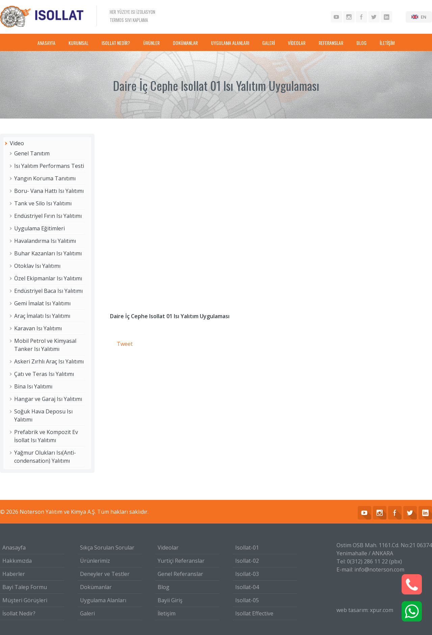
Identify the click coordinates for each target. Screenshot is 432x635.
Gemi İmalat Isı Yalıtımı (42, 303)
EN (423, 17)
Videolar (168, 547)
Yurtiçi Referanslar (181, 560)
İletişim (167, 613)
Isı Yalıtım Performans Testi (49, 166)
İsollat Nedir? (18, 613)
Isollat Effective (254, 613)
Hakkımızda (17, 560)
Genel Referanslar (180, 574)
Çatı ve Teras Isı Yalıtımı (44, 374)
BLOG (361, 42)
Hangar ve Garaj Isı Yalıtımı (48, 399)
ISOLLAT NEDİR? (116, 42)
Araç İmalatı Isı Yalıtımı (42, 316)
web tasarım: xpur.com (364, 610)
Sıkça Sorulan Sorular (107, 547)
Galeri (87, 613)
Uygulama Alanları (103, 600)
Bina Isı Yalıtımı (33, 386)
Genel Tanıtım (32, 153)
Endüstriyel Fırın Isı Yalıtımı (48, 216)
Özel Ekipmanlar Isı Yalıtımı (48, 278)
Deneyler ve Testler (105, 574)
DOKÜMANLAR (185, 42)
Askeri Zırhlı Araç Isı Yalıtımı (49, 361)
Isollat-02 (247, 560)
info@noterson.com (379, 569)
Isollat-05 (247, 600)
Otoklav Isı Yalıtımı (37, 266)
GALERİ (268, 42)
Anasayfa (14, 547)
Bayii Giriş (170, 600)
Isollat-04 (247, 587)
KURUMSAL (78, 42)
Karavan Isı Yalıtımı (38, 328)
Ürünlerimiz (95, 560)
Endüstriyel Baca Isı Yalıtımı (48, 291)
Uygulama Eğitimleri (39, 228)
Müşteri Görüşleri (24, 600)
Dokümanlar (96, 587)
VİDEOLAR (296, 42)
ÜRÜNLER (151, 42)
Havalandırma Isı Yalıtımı (45, 241)
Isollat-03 (247, 574)
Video (17, 143)
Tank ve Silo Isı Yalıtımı (43, 203)
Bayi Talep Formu (24, 587)
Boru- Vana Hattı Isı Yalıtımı (49, 191)
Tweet (125, 344)
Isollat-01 (247, 547)
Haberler (13, 574)
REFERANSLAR (331, 42)
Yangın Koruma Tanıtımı (45, 178)
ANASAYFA (46, 42)
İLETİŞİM (387, 42)
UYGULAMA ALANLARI (230, 42)
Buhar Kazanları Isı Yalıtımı (48, 253)
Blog (163, 587)
